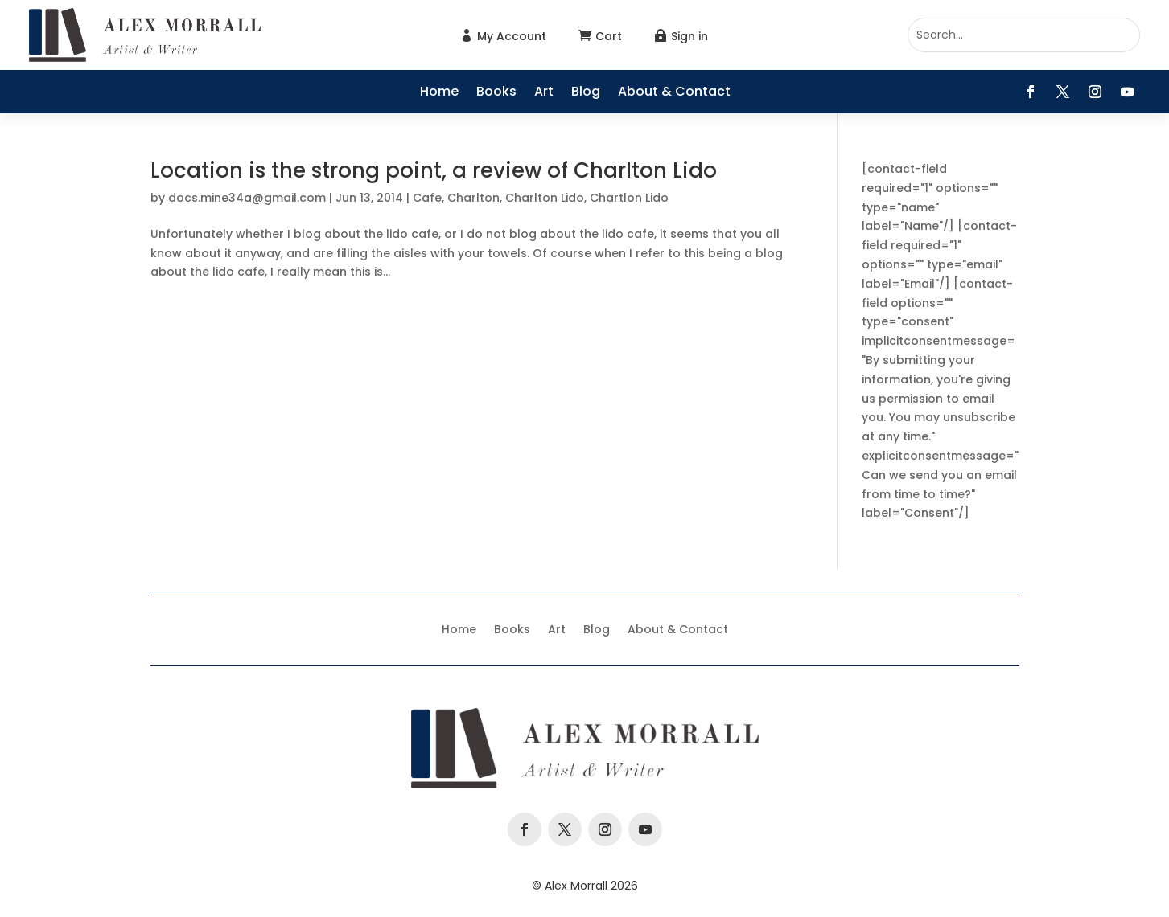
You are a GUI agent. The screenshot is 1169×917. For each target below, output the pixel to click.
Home (439, 93)
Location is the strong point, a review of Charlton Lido (433, 170)
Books (496, 93)
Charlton (473, 198)
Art (544, 93)
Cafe (427, 198)
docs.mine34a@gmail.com (247, 198)
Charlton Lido (544, 198)
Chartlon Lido (629, 198)
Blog (585, 93)
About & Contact (674, 93)
